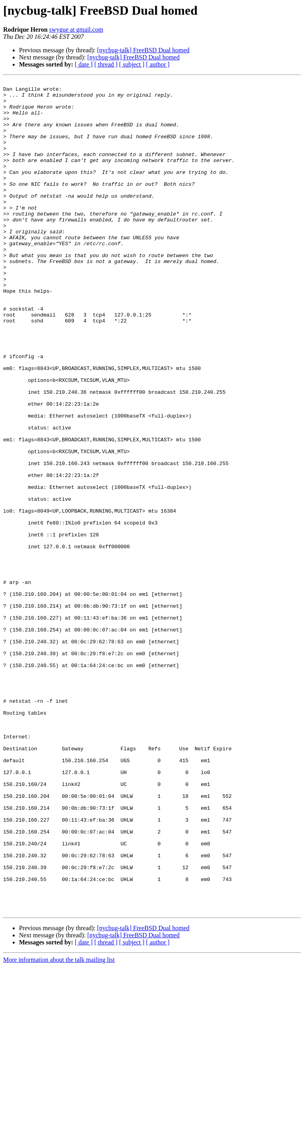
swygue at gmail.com (76, 29)
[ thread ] (106, 64)
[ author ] (158, 64)
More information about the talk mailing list (59, 1126)
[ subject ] (131, 64)
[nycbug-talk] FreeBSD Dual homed (143, 50)
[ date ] (84, 64)
